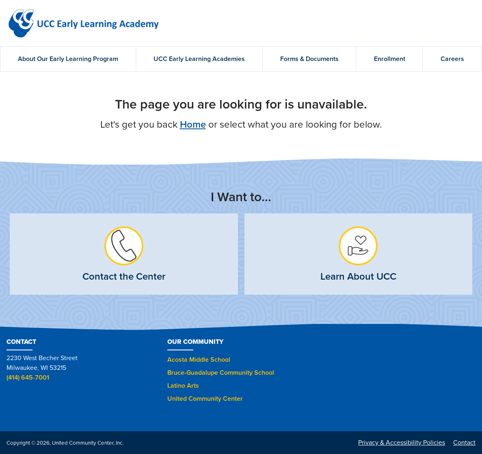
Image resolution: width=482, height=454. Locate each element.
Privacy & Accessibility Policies (401, 443)
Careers (452, 59)
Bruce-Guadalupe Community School (220, 373)
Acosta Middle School (198, 360)
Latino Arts (183, 386)
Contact (464, 443)
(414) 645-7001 (27, 378)
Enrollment (389, 59)
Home (193, 124)
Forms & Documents (309, 59)
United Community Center (205, 399)
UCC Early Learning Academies (199, 59)
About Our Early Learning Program (68, 59)
